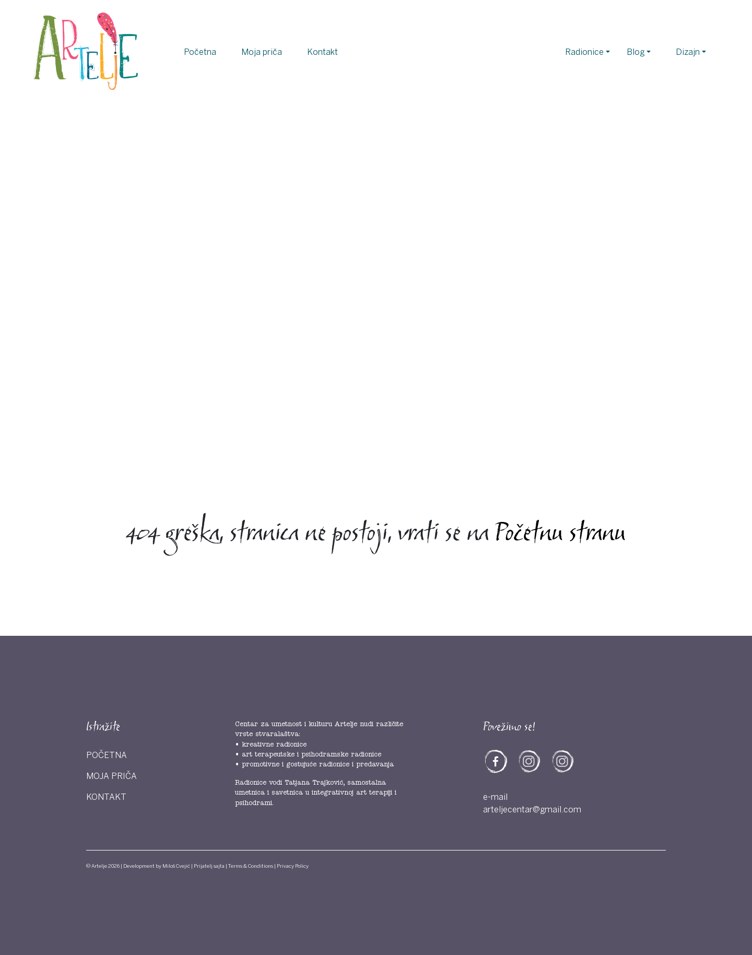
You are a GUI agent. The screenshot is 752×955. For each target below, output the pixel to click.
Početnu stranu (560, 534)
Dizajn (688, 52)
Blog (635, 52)
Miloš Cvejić (176, 866)
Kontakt (322, 52)
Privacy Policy (293, 866)
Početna (200, 52)
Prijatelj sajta (209, 866)
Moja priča (261, 52)
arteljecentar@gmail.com (532, 810)
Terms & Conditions (250, 866)
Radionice (584, 52)
